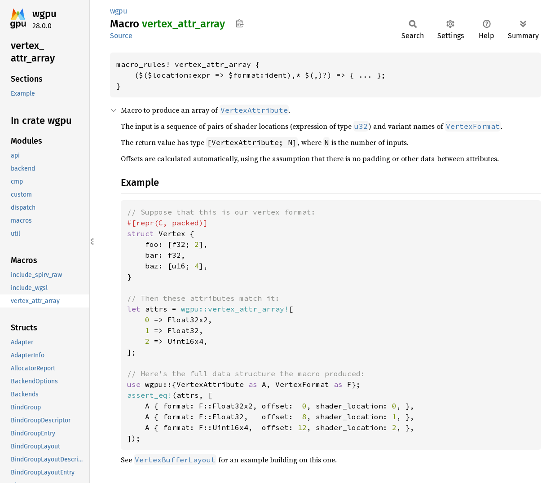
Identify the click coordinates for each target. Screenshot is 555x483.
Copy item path (239, 23)
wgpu (44, 14)
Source (121, 35)
